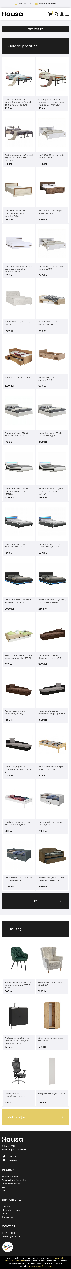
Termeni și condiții (10, 1177)
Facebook (9, 1157)
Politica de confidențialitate (15, 1180)
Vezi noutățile (16, 1117)
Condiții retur (8, 1217)
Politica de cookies (11, 1184)
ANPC (4, 1187)
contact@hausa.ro (47, 4)
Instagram (9, 1160)
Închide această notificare (40, 1266)
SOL (3, 1191)
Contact (6, 1207)
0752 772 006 (25, 4)
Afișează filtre (35, 29)
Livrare (5, 1214)
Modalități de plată (11, 1210)
